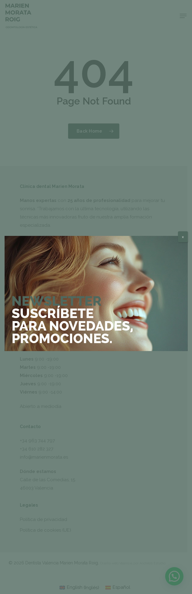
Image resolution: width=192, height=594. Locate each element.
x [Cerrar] (183, 237)
